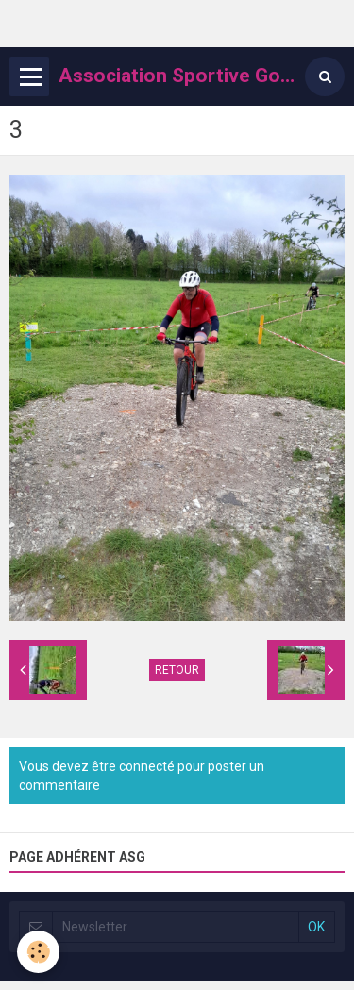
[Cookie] (38, 952)
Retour (177, 670)
